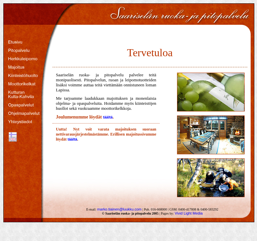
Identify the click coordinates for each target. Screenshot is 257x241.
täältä (108, 117)
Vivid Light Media (189, 213)
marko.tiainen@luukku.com (119, 209)
